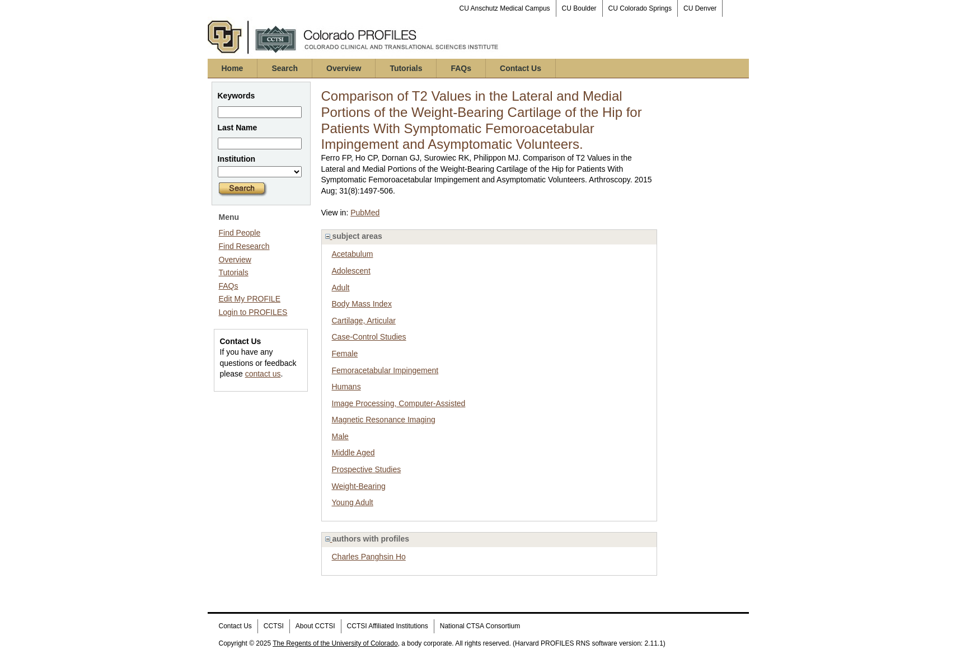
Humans (346, 386)
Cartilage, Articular (364, 320)
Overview (343, 68)
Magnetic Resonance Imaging (383, 419)
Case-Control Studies (369, 336)
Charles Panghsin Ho (369, 556)
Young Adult (352, 502)
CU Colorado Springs (640, 8)
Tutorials (406, 68)
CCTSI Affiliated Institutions (387, 626)
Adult (341, 287)
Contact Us (520, 68)
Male (340, 436)
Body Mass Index (362, 303)
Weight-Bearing (359, 486)
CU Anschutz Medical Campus (505, 8)
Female (345, 353)
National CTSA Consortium (480, 626)
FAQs (461, 68)
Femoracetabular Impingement (385, 370)
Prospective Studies (366, 469)
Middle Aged (353, 452)
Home (232, 68)
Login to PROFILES (253, 312)
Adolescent (351, 270)
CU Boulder (579, 8)
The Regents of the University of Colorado (335, 643)
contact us (263, 373)
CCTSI (274, 626)
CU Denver (699, 8)
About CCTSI (315, 626)
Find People (240, 232)
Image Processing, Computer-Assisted (399, 403)
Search (284, 68)
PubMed (364, 212)
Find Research (244, 246)
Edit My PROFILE (249, 298)
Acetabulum (352, 254)
